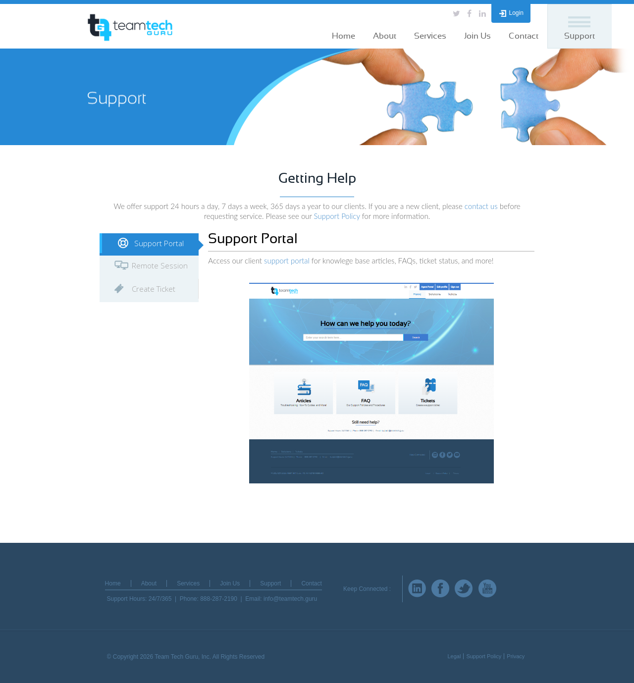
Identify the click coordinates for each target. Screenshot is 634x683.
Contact (523, 36)
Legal (454, 656)
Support (579, 36)
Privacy (516, 656)
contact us (481, 206)
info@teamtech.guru (290, 598)
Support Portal (159, 243)
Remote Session (160, 265)
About (384, 36)
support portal (287, 260)
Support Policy (337, 215)
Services (430, 36)
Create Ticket (153, 289)
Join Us (477, 36)
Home (343, 36)
